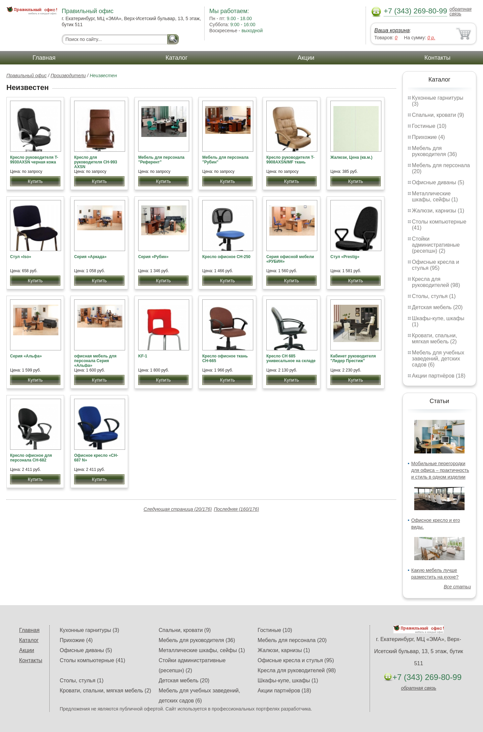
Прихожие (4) (428, 137)
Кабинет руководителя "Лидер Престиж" (353, 358)
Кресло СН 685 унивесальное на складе (291, 358)
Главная (44, 57)
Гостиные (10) (429, 126)
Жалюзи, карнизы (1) (438, 210)
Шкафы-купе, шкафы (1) (288, 680)
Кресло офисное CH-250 (226, 256)
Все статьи (457, 586)
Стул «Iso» (20, 256)
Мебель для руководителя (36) (434, 151)
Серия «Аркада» (90, 256)
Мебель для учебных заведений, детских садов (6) (438, 359)
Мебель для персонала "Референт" (161, 159)
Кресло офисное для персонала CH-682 (31, 457)
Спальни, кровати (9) (438, 115)
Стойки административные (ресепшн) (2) (436, 245)
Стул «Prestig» (344, 256)
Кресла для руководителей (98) (436, 282)
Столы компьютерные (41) (92, 660)
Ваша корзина (392, 30)
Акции (306, 57)
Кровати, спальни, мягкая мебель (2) (434, 338)
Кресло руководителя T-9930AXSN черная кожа (34, 159)
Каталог (176, 57)
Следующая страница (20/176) (178, 509)
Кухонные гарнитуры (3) (89, 630)
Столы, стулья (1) (433, 296)
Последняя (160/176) (236, 509)
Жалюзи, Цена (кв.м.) (351, 157)
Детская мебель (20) (437, 307)
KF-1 (142, 356)
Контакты (437, 57)
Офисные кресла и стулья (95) (435, 265)
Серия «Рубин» (153, 256)
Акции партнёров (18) (439, 376)
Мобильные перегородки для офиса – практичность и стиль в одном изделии (440, 470)
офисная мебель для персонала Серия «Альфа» (95, 361)
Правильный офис (26, 75)
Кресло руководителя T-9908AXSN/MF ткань (290, 159)
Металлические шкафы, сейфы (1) (435, 196)
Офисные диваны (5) (438, 182)
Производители (68, 75)
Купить (35, 181)
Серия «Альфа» (26, 356)
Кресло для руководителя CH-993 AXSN (95, 162)
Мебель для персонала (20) (292, 640)
